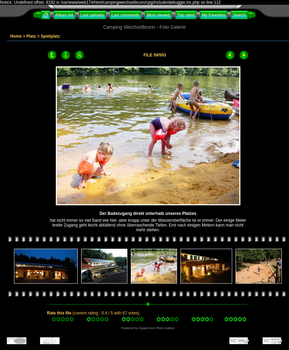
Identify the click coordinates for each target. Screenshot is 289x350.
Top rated (185, 15)
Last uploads (92, 15)
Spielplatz (50, 36)
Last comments (125, 15)
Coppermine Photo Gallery (156, 328)
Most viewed (158, 15)
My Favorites (214, 15)
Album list (64, 15)
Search (239, 15)
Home (16, 36)
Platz (31, 36)
